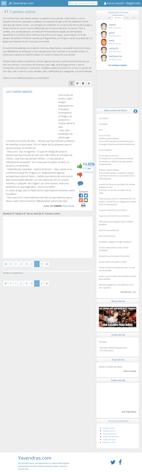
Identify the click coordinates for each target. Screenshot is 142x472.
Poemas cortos (109, 430)
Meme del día (118, 301)
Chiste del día (118, 334)
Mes (126, 17)
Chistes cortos (109, 428)
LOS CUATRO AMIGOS (19, 91)
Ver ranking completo (117, 65)
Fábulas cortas (109, 442)
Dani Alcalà (68, 205)
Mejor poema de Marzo (115, 110)
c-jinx (134, 292)
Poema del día (118, 380)
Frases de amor (109, 439)
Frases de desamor (111, 436)
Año (134, 17)
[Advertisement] (30, 115)
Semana (117, 17)
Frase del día (118, 359)
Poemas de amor (110, 433)
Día (109, 17)
